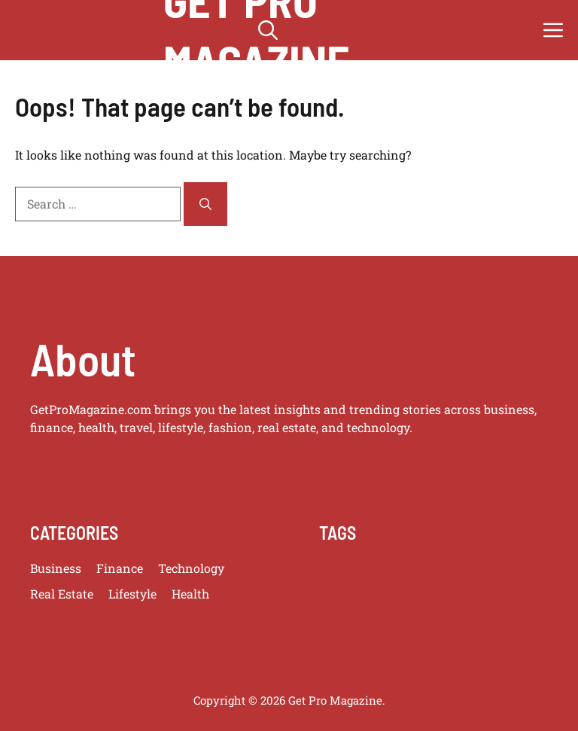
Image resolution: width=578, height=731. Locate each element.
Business (55, 568)
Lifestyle (132, 594)
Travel (48, 619)
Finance (119, 568)
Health (190, 594)
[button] (268, 30)
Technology (191, 568)
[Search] (205, 204)
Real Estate (61, 594)
